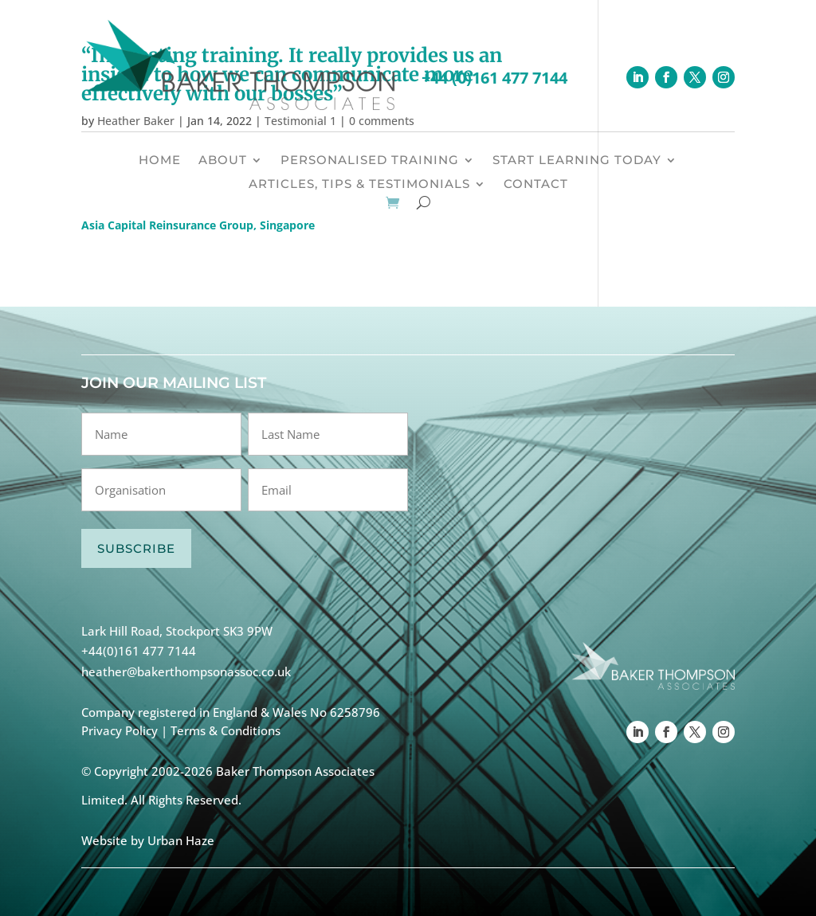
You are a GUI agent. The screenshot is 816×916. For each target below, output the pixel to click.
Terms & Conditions (225, 730)
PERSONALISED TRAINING (369, 161)
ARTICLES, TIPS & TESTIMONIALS (359, 184)
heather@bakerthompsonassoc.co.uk (186, 671)
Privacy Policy (119, 730)
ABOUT (222, 161)
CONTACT (536, 184)
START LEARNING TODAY (576, 161)
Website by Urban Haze (147, 840)
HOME (160, 161)
